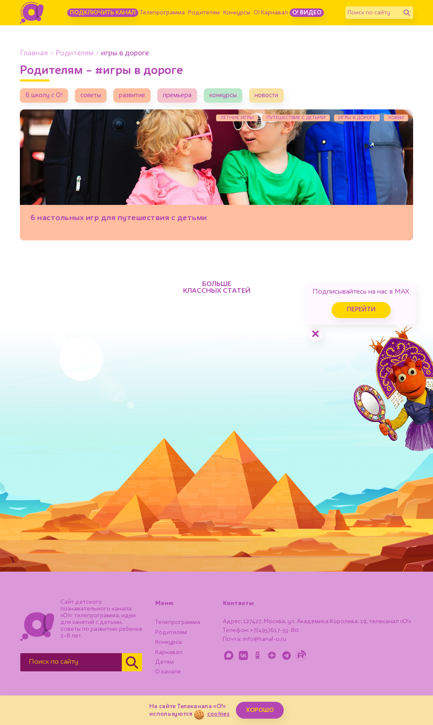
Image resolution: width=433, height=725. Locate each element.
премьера (177, 95)
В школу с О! (44, 95)
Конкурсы (236, 12)
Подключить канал (103, 12)
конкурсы (223, 95)
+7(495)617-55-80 (274, 630)
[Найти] (406, 12)
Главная (34, 53)
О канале (168, 671)
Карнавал (168, 652)
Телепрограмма (162, 12)
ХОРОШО (260, 710)
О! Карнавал (271, 12)
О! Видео (306, 12)
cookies (218, 714)
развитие (132, 95)
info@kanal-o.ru (264, 639)
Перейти (361, 310)
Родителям (204, 12)
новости (266, 95)
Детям (164, 662)
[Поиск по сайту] (372, 12)
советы (90, 95)
